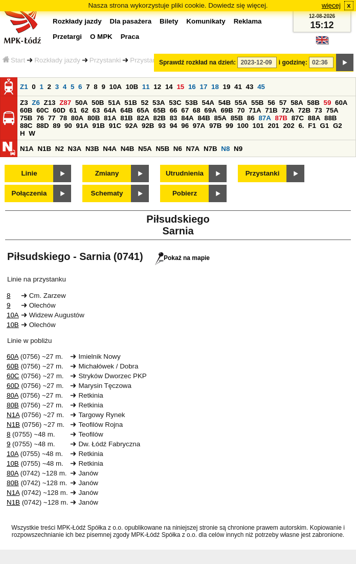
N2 (59, 149)
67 (185, 110)
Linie (29, 173)
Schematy (107, 193)
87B (281, 118)
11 (146, 87)
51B (130, 102)
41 (238, 87)
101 (258, 125)
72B (304, 110)
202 (288, 125)
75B (26, 118)
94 (173, 125)
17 (203, 87)
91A (82, 125)
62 (84, 110)
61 (73, 110)
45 (261, 87)
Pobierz (184, 193)
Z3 (24, 102)
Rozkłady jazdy (57, 60)
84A (187, 118)
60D (59, 110)
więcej (331, 5)
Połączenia (29, 193)
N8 (225, 149)
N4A (110, 149)
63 (96, 110)
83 (173, 118)
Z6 (36, 102)
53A (158, 102)
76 (40, 118)
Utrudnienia (185, 173)
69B (226, 110)
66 (173, 110)
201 (273, 125)
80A (77, 118)
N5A (145, 149)
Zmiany (107, 173)
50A (81, 102)
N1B (44, 149)
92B (148, 125)
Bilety (169, 21)
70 (241, 110)
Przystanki (105, 60)
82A (143, 118)
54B (224, 102)
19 (227, 87)
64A (110, 110)
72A (287, 110)
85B (237, 118)
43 (250, 87)
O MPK (101, 36)
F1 (312, 125)
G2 (337, 125)
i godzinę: (293, 62)
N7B (210, 149)
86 (251, 118)
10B (132, 87)
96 (185, 125)
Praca (130, 36)
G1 (324, 125)
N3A (75, 149)
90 (68, 125)
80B (93, 118)
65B (159, 110)
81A (110, 118)
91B (99, 125)
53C (175, 102)
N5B (162, 149)
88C (26, 125)
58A (297, 102)
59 (327, 102)
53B (191, 102)
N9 (238, 149)
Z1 (24, 87)
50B (98, 102)
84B (203, 118)
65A (143, 110)
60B (26, 110)
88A (314, 118)
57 (283, 102)
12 (157, 87)
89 (56, 125)
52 (145, 102)
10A (115, 87)
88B (330, 118)
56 (271, 102)
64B (126, 110)
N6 (177, 149)
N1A (27, 149)
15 (180, 87)
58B (313, 102)
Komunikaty (205, 21)
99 (229, 125)
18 (215, 87)
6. (301, 125)
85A (220, 118)
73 (318, 110)
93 (162, 125)
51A (114, 102)
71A (255, 110)
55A (241, 102)
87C (298, 118)
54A (208, 102)
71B (271, 110)
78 (63, 118)
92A (131, 125)
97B (215, 125)
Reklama (248, 21)
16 (192, 87)
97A (199, 125)
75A (332, 110)
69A (210, 110)
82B (159, 118)
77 (52, 118)
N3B (92, 149)
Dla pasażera (131, 21)
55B (257, 102)
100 (243, 125)
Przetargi (67, 36)
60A (341, 102)
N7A (193, 149)
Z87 (65, 102)
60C (42, 110)
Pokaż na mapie (182, 258)
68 (197, 110)
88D (42, 125)
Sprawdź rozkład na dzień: (197, 62)
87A (264, 118)
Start (14, 60)
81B (126, 118)
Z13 (50, 102)
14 (169, 87)
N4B (128, 149)
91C (115, 125)
